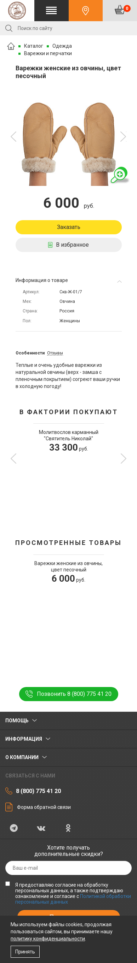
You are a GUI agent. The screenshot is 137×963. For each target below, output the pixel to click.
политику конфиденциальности (48, 938)
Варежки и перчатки (48, 53)
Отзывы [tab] (55, 353)
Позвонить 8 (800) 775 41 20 (74, 694)
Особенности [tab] (30, 353)
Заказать (68, 227)
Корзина (127, 8)
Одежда (62, 46)
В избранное (72, 244)
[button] (14, 136)
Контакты (86, 10)
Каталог (33, 46)
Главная (11, 46)
